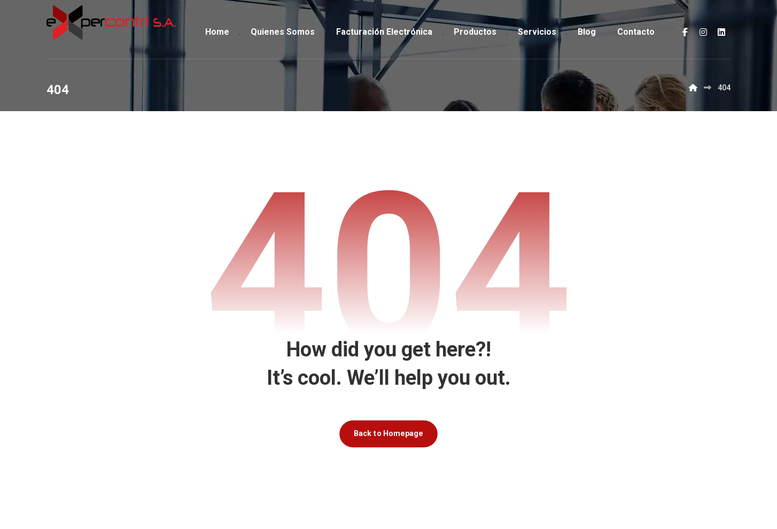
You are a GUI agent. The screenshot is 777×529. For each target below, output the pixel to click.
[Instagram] (703, 32)
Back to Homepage (388, 433)
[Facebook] (685, 32)
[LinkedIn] (721, 32)
